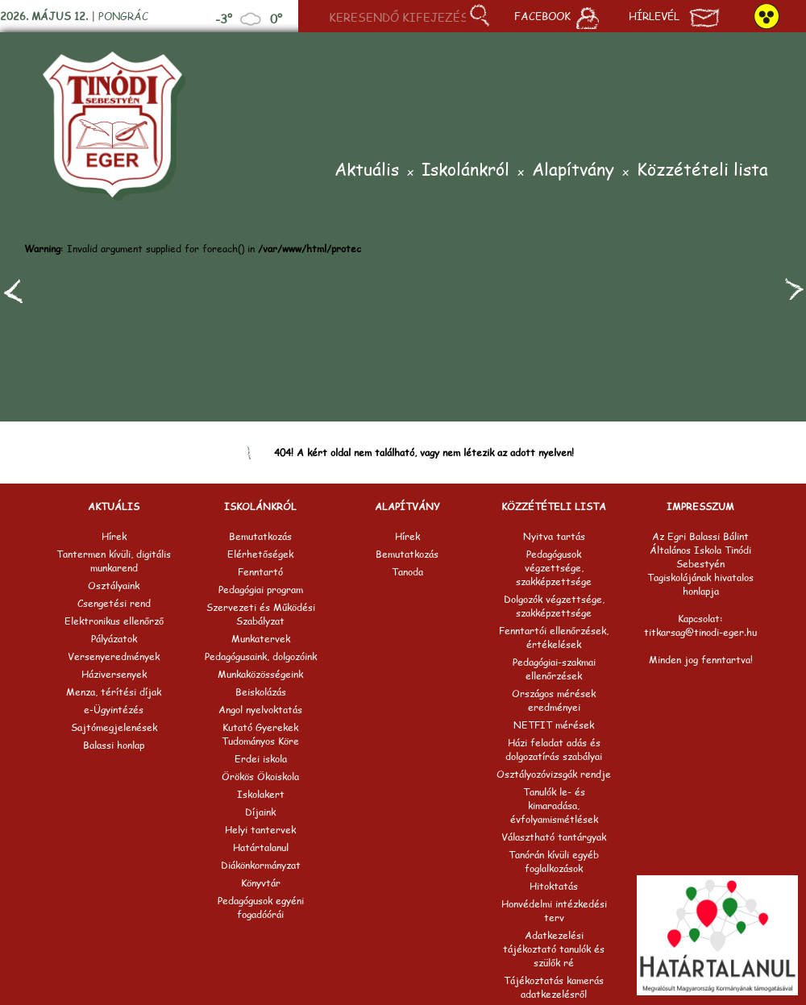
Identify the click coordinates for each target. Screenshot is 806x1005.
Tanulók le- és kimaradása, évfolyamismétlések (554, 805)
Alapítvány (573, 170)
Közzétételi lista (702, 170)
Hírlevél (674, 17)
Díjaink (260, 812)
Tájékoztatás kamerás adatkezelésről (554, 987)
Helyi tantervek (260, 830)
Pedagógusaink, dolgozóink (261, 656)
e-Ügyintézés (113, 709)
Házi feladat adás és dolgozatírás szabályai (553, 749)
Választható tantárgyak (553, 837)
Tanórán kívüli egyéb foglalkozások (554, 861)
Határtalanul (261, 847)
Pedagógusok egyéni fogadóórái (261, 907)
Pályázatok (114, 639)
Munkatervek (260, 639)
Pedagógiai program (260, 589)
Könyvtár (260, 883)
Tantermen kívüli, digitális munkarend (113, 561)
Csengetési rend (114, 603)
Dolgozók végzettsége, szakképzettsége (554, 606)
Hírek (114, 536)
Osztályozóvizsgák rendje (553, 774)
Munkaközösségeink (260, 674)
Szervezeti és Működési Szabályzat (260, 614)
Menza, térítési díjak (113, 692)
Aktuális (366, 170)
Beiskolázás (260, 692)
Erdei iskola (261, 759)
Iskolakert (261, 794)
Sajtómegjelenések (114, 727)
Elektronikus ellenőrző (114, 621)
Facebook (556, 17)
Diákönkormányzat (261, 865)
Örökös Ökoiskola (260, 776)
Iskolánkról (465, 170)
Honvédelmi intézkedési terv (554, 910)
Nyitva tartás (554, 536)
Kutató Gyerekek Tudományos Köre (260, 734)
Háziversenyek (114, 674)
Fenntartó (260, 572)
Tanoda (407, 572)
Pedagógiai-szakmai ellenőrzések (554, 669)
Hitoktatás (554, 886)
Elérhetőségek (260, 554)
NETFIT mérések (553, 725)
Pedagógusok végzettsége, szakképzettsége (554, 567)
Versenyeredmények (114, 656)
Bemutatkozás (260, 536)
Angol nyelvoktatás (260, 709)
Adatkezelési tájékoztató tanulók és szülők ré (553, 949)
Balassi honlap (113, 745)
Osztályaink (113, 585)
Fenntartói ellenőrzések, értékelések (554, 637)
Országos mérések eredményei (554, 700)
